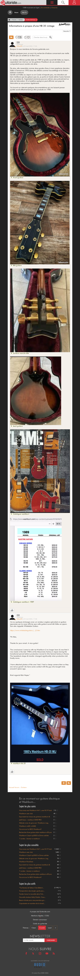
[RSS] (53, 953)
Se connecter (45, 8)
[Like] (12, 610)
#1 (18, 42)
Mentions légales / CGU (40, 916)
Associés (66, 31)
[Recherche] (63, 2)
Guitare (23, 787)
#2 (18, 615)
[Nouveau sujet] (63, 783)
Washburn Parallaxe (26, 862)
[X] (33, 953)
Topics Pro (24, 12)
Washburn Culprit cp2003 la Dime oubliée (34, 835)
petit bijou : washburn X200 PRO (30, 820)
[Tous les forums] (10, 12)
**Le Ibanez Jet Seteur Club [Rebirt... (31, 888)
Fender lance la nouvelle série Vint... (31, 894)
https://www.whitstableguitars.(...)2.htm (25, 630)
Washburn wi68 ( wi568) (27, 826)
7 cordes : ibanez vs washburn (29, 839)
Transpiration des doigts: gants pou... (32, 891)
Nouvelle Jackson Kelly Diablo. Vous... (32, 897)
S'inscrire (54, 8)
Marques (16, 12)
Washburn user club (26, 814)
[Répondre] (11, 37)
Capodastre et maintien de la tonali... (32, 903)
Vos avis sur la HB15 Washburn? (30, 829)
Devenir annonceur (40, 920)
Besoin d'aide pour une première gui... (32, 900)
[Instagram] (40, 953)
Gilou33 (19, 46)
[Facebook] (26, 953)
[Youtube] (46, 953)
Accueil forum (14, 787)
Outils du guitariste (40, 924)
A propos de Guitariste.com (40, 912)
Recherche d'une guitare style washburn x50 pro (35, 832)
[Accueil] (9, 19)
